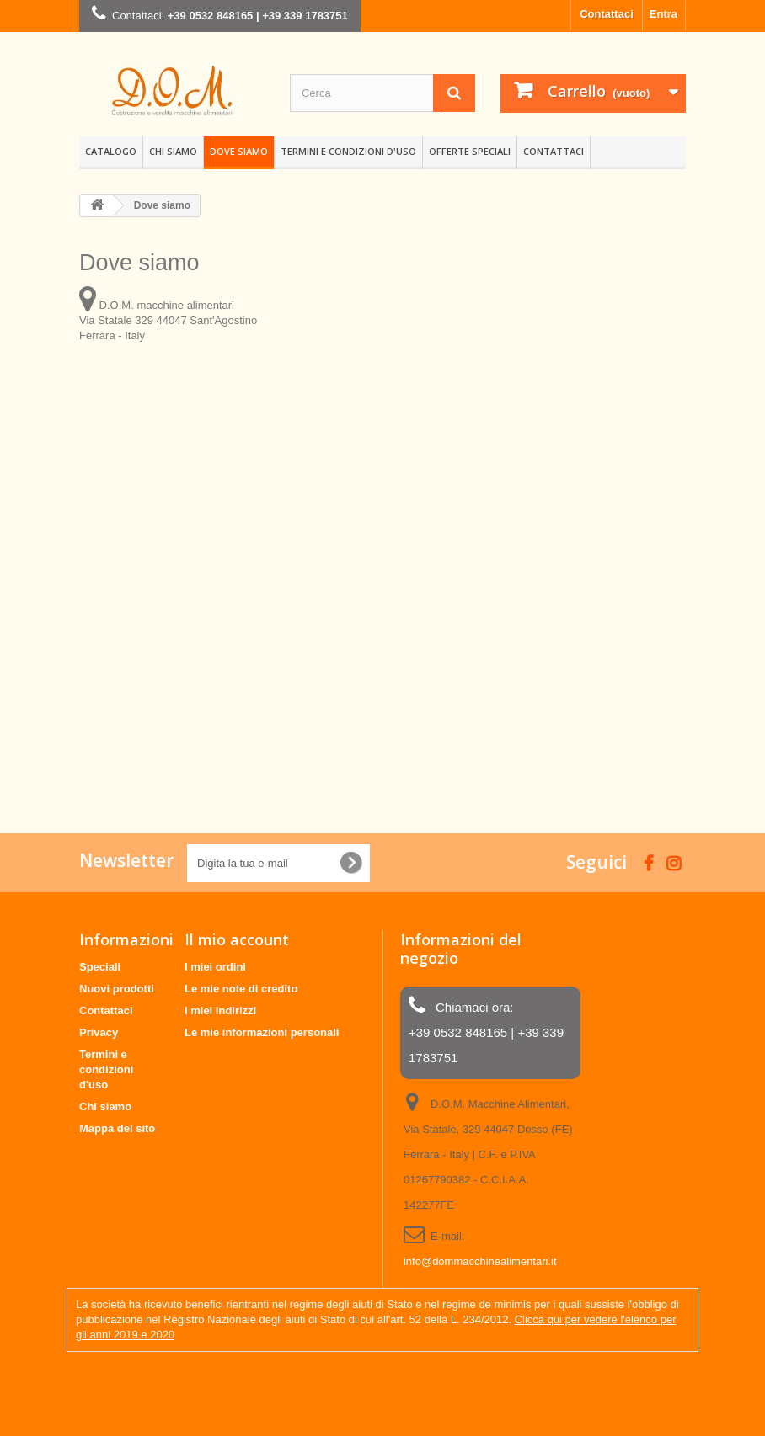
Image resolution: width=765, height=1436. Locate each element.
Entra (663, 14)
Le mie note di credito (241, 988)
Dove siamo (239, 151)
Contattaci (607, 14)
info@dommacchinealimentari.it (480, 1261)
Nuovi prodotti (116, 988)
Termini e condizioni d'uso (348, 151)
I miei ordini (215, 966)
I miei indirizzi (220, 1010)
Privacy (98, 1032)
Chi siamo (173, 151)
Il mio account (237, 939)
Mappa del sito (117, 1128)
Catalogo (110, 151)
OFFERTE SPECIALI (470, 151)
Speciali (99, 966)
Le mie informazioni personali (262, 1032)
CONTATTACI (553, 151)
